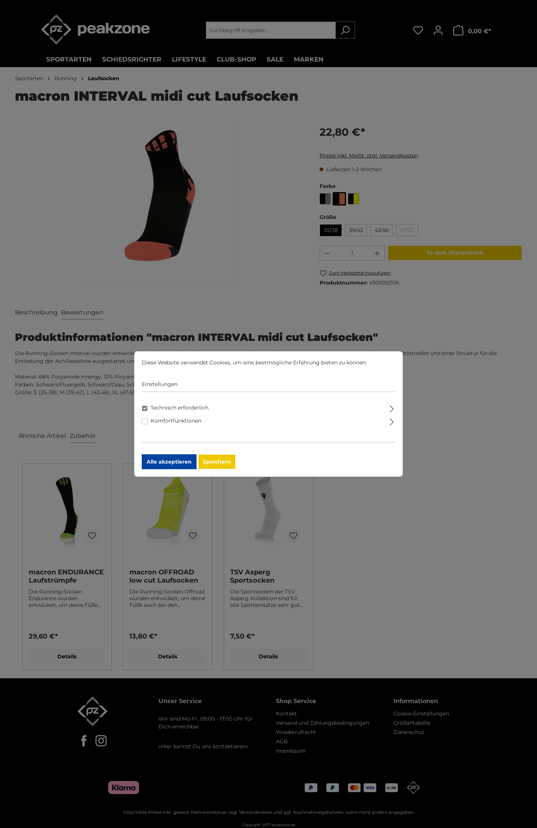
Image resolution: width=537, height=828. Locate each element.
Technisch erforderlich (179, 413)
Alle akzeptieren (169, 467)
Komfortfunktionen (176, 426)
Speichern (217, 467)
